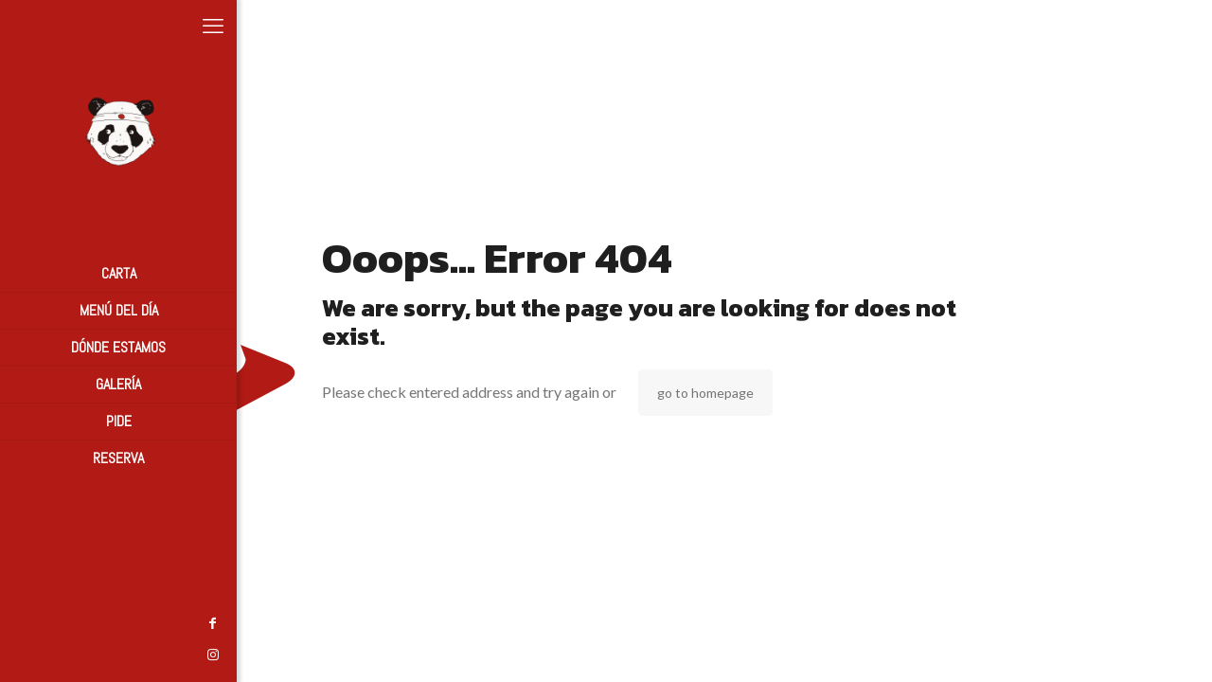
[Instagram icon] (23, 654)
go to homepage (705, 393)
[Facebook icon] (23, 623)
